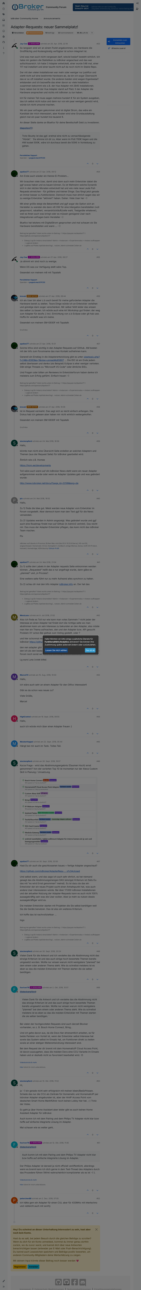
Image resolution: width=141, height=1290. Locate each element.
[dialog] (70, 645)
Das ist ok (90, 650)
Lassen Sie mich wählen (56, 650)
